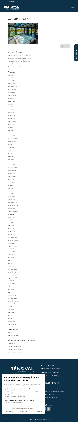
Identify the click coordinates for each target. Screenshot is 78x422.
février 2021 (11, 231)
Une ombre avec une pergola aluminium (21, 55)
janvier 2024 (12, 136)
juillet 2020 (11, 252)
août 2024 (11, 124)
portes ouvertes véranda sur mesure (19, 58)
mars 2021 (11, 228)
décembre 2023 (13, 139)
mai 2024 (11, 130)
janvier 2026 (12, 83)
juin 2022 (10, 185)
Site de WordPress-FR (15, 352)
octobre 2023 (12, 141)
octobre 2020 (12, 243)
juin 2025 (10, 104)
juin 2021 (10, 220)
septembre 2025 (13, 95)
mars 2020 (11, 263)
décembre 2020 (13, 237)
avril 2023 (11, 156)
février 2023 (11, 162)
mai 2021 (11, 223)
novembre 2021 (13, 205)
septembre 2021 (13, 211)
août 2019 (11, 281)
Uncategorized (13, 335)
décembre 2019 (13, 269)
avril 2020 (11, 260)
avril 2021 (11, 225)
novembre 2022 (13, 170)
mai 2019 (11, 289)
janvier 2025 (12, 118)
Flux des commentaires (15, 349)
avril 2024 (11, 133)
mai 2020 (11, 257)
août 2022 (11, 179)
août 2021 (11, 214)
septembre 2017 (13, 324)
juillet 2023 (11, 147)
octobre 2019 (12, 275)
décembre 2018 (13, 298)
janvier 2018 (12, 318)
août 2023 (11, 144)
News (9, 332)
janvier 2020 (12, 266)
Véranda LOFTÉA (13, 64)
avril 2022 (11, 191)
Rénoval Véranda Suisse (15, 67)
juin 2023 (10, 150)
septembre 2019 (13, 278)
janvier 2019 (12, 295)
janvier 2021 (11, 234)
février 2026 (12, 81)
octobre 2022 (12, 173)
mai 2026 (11, 75)
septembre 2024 (13, 121)
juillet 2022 (11, 182)
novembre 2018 (13, 301)
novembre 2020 (13, 240)
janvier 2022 (11, 199)
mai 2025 (11, 107)
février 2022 (11, 197)
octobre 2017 (12, 321)
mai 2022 (11, 188)
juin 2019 (11, 286)
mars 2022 (11, 194)
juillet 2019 (11, 283)
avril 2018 (11, 312)
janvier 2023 (11, 165)
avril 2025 (11, 110)
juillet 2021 (11, 217)
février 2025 (11, 115)
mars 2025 (11, 112)
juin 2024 (10, 127)
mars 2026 (11, 78)
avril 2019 (11, 292)
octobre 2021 (12, 208)
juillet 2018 (11, 304)
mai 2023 (11, 153)
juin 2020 (10, 254)
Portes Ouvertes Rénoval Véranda (19, 61)
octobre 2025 (12, 92)
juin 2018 (10, 307)
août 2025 (11, 98)
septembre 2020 (13, 246)
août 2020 (11, 249)
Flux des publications (14, 346)
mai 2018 (11, 310)
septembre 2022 (13, 176)
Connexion (11, 343)
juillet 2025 (11, 101)
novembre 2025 (13, 89)
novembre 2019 (13, 272)
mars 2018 (11, 315)
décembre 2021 (13, 202)
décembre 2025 (13, 86)
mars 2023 (11, 159)
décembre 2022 (13, 168)
